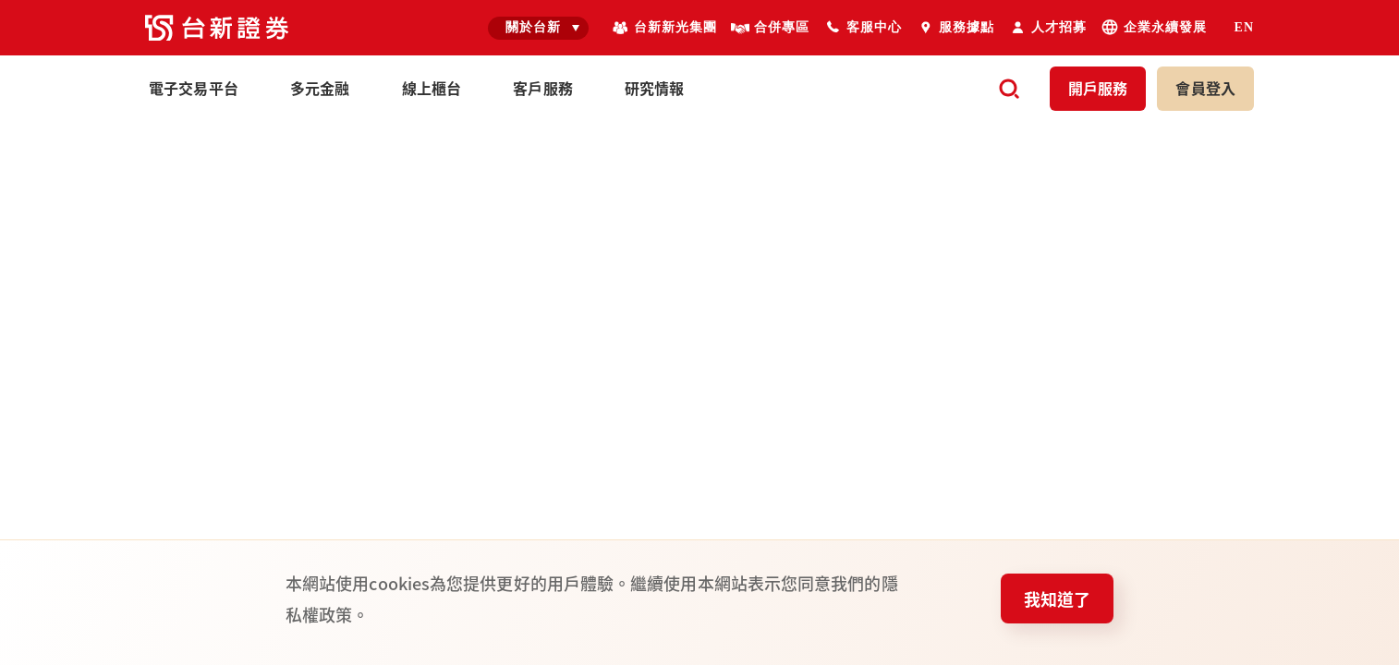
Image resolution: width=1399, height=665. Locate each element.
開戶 (1098, 88)
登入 (1205, 88)
